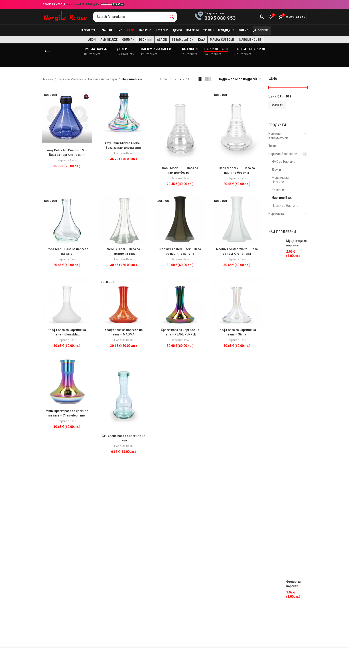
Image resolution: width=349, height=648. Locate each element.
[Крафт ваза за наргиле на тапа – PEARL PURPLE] (180, 301)
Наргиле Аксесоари (102, 79)
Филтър (277, 104)
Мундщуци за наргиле (296, 243)
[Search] (135, 17)
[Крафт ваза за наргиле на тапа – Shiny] (237, 301)
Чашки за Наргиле (285, 205)
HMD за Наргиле (283, 161)
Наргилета (276, 213)
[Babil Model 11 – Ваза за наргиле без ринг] (180, 126)
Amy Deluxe (109, 39)
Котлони (278, 190)
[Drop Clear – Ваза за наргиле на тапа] (67, 220)
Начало (47, 79)
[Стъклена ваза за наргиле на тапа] (124, 394)
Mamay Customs (222, 39)
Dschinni (145, 39)
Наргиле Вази (67, 160)
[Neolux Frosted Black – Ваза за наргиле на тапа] (180, 220)
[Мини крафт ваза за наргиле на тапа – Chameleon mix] (67, 382)
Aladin (162, 39)
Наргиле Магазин (70, 79)
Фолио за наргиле (293, 584)
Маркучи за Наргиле (280, 180)
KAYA (201, 39)
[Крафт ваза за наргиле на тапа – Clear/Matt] (67, 301)
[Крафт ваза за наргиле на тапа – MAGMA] (124, 301)
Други (276, 169)
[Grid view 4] (200, 79)
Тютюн (273, 146)
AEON (92, 39)
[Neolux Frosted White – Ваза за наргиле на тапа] (237, 220)
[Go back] (47, 51)
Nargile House (250, 39)
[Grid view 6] (208, 79)
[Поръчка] (239, 79)
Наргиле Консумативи (278, 136)
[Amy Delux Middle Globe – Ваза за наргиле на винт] (124, 114)
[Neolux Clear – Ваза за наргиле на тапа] (124, 220)
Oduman (128, 39)
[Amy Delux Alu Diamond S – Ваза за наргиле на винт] (67, 117)
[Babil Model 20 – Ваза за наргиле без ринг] (237, 126)
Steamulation (182, 39)
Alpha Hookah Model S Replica (83, 4)
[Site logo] (65, 16)
